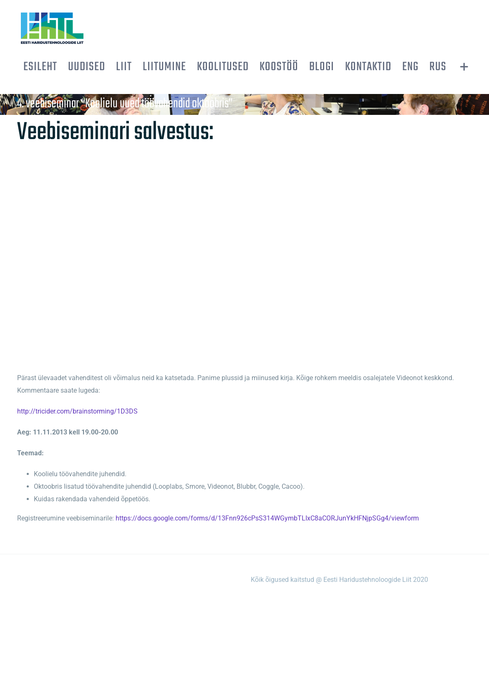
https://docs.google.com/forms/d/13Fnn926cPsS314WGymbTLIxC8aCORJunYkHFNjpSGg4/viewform (267, 518)
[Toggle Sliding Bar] (464, 67)
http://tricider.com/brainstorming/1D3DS (77, 411)
